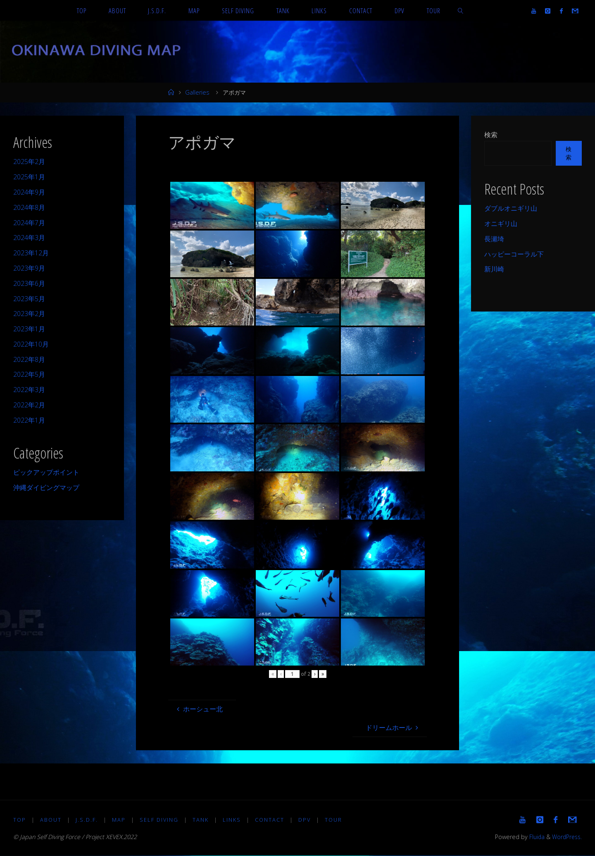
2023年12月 (31, 252)
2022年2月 (29, 404)
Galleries (197, 92)
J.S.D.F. (87, 819)
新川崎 (494, 268)
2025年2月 (29, 161)
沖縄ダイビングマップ (46, 487)
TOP (19, 819)
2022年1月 (29, 420)
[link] (460, 10)
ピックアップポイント (46, 472)
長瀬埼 (494, 238)
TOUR (335, 819)
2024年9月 (29, 192)
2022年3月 (29, 389)
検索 (490, 134)
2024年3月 (29, 237)
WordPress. (566, 837)
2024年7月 (29, 222)
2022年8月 (29, 359)
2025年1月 (29, 176)
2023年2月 (29, 313)
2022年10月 (31, 344)
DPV (306, 819)
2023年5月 (29, 298)
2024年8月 (29, 207)
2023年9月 (29, 268)
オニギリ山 (500, 223)
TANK (202, 819)
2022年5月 (29, 374)
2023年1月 (29, 328)
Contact (271, 819)
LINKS (233, 819)
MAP (119, 819)
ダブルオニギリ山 (510, 208)
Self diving (159, 819)
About (51, 819)
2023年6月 (29, 283)
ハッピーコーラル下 (514, 254)
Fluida (534, 837)
